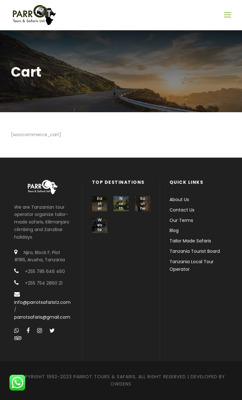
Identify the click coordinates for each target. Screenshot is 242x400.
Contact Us (182, 210)
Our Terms (181, 220)
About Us (179, 199)
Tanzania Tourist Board (195, 251)
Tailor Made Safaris (190, 241)
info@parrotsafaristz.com (42, 302)
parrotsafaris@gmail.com (42, 317)
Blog (174, 230)
